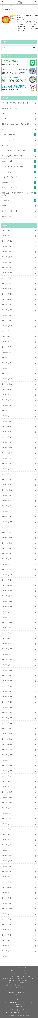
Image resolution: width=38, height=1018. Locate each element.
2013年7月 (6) (6, 882)
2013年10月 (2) (7, 866)
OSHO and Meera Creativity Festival (15, 124)
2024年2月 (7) (6, 368)
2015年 (7, 5)
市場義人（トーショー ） (22, 980)
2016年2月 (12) (7, 718)
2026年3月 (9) (6, 236)
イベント (24, 970)
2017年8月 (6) (6, 638)
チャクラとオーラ (10, 976)
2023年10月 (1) (7, 384)
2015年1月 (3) (6, 787)
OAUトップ (19, 1006)
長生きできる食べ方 (9, 211)
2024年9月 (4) (6, 331)
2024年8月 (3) (6, 336)
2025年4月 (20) (7, 294)
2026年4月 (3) (6, 230)
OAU (4, 113)
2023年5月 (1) (6, 405)
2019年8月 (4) (6, 559)
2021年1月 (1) (6, 485)
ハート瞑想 (28, 976)
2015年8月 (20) (7, 749)
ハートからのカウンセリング (19, 994)
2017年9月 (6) (6, 633)
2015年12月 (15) (7, 728)
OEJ (4, 118)
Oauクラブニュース (27, 1002)
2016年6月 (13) (7, 696)
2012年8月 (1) (6, 919)
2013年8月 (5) (6, 877)
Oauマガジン (8, 1002)
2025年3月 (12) (7, 299)
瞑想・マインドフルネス (9, 978)
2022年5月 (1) (6, 432)
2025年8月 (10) (7, 273)
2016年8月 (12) (7, 686)
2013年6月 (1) (6, 887)
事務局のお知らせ (18, 987)
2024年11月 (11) (7, 320)
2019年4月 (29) (7, 580)
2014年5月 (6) (6, 829)
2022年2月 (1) (6, 437)
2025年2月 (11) (7, 304)
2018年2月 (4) (6, 617)
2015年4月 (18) (7, 771)
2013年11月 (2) (7, 861)
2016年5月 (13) (7, 702)
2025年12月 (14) (7, 251)
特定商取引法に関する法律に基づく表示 (19, 1010)
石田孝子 (6, 205)
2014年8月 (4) (6, 813)
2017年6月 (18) (7, 649)
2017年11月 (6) (7, 622)
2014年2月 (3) (6, 845)
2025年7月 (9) (6, 278)
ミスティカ (7, 161)
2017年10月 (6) (7, 628)
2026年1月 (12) (7, 246)
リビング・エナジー (9, 177)
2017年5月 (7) (6, 654)
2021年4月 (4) (6, 474)
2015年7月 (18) (7, 755)
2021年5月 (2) (6, 469)
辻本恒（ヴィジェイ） (12, 982)
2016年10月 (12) (7, 675)
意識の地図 (13, 992)
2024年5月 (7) (6, 352)
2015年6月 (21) (7, 760)
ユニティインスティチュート (13, 166)
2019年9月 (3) (6, 553)
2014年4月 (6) (6, 834)
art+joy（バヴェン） (10, 108)
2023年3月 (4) (6, 410)
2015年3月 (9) (6, 776)
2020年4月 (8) (6, 516)
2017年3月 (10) (7, 659)
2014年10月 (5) (7, 802)
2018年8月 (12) (7, 606)
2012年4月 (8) (6, 940)
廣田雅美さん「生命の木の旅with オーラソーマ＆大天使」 (18, 194)
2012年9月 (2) (6, 914)
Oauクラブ (19, 999)
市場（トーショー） (9, 187)
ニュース (30, 985)
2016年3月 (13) (7, 712)
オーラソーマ (8, 129)
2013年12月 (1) (7, 855)
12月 (11, 5)
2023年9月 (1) (6, 389)
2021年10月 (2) (7, 453)
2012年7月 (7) (6, 924)
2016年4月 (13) (7, 707)
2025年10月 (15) (7, 262)
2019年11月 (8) (7, 543)
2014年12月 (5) (7, 792)
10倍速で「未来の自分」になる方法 (15, 103)
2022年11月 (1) (7, 421)
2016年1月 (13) (7, 723)
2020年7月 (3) (6, 500)
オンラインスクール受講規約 (12, 1012)
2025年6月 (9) (6, 283)
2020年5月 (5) (6, 511)
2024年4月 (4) (6, 357)
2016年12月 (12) (7, 665)
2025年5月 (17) (7, 288)
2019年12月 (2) (7, 537)
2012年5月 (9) (6, 935)
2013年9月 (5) (6, 871)
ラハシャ (6, 172)
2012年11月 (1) (7, 903)
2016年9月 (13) (7, 681)
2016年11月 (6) (7, 670)
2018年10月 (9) (7, 601)
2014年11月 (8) (7, 797)
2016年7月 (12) (7, 691)
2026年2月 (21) (7, 241)
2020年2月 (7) (6, 527)
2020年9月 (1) (6, 495)
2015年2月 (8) (6, 781)
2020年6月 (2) (6, 506)
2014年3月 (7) (6, 840)
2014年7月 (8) (6, 818)
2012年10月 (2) (7, 908)
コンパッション (8, 140)
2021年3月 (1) (6, 479)
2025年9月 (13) (7, 267)
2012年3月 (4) (6, 945)
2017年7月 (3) (6, 643)
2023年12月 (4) (7, 379)
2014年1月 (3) (6, 850)
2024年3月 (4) (6, 363)
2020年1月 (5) (6, 532)
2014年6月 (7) (6, 824)
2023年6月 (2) (6, 400)
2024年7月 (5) (6, 341)
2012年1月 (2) (6, 956)
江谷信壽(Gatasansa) (20, 985)
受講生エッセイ (9, 985)
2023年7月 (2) (6, 395)
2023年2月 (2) (6, 416)
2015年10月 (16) (7, 739)
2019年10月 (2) (7, 548)
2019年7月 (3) (6, 564)
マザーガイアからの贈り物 (12, 156)
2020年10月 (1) (7, 490)
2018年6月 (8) (6, 612)
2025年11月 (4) (7, 257)
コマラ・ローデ (8, 134)
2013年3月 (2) (6, 898)
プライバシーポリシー (27, 1012)
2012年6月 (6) (6, 930)
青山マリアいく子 (9, 216)
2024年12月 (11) (7, 315)
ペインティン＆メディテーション (14, 150)
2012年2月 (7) (6, 951)
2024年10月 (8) (7, 326)
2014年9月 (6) (6, 808)
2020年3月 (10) (7, 522)
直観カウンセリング (23, 992)
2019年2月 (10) (7, 591)
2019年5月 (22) (7, 575)
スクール (18, 970)
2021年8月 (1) (6, 463)
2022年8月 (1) (6, 426)
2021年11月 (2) (7, 447)
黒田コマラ (11, 980)
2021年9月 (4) (6, 458)
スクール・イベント (9, 145)
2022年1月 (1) (6, 442)
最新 (12, 970)
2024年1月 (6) (6, 373)
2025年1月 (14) (7, 310)
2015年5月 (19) (7, 765)
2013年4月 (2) (6, 892)
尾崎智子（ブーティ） (25, 982)
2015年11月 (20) (7, 734)
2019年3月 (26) (7, 585)
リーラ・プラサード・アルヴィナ (26, 978)
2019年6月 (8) (6, 569)
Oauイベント (17, 1002)
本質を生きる (7, 200)
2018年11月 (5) (7, 596)
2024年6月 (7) (6, 347)
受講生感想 (7, 182)
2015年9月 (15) (7, 744)
